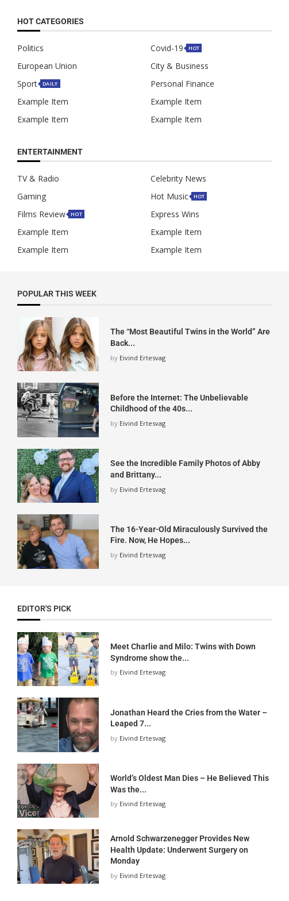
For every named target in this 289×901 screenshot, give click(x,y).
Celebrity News (178, 179)
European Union (47, 66)
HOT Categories (50, 21)
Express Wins (175, 214)
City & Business (180, 66)
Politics (30, 48)
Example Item (42, 102)
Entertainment (50, 152)
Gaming (31, 196)
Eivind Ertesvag (142, 357)
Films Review (41, 214)
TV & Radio (38, 179)
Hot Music (169, 196)
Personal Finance (182, 84)
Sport (27, 84)
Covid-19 (167, 48)
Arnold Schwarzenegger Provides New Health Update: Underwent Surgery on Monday (179, 849)
